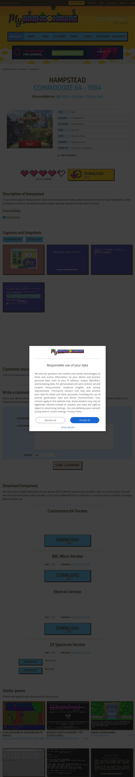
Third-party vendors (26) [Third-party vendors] (65, 390)
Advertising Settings (55, 408)
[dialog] (67, 388)
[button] (67, 427)
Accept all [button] (84, 420)
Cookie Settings (58, 411)
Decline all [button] (50, 420)
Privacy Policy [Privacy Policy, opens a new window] (74, 411)
